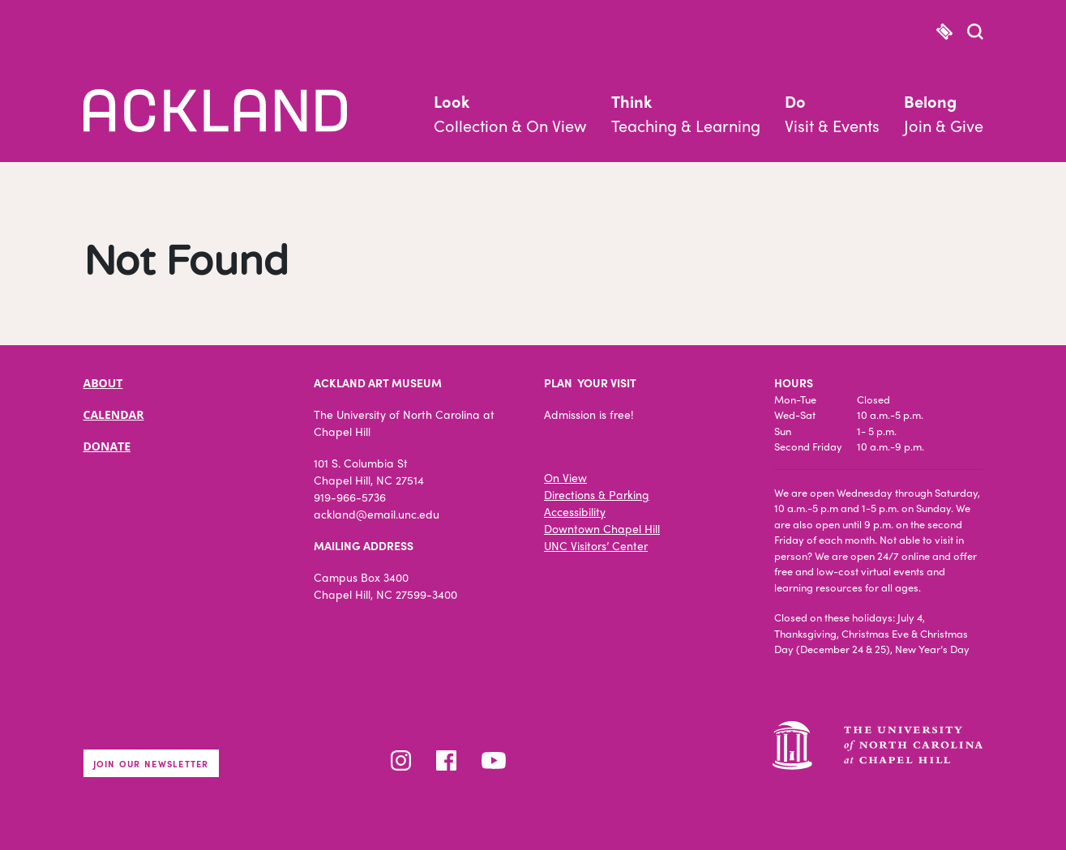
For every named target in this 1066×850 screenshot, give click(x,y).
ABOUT (103, 383)
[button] (975, 33)
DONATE (107, 446)
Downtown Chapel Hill (602, 528)
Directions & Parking (596, 494)
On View (565, 477)
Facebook (446, 760)
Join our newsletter (151, 763)
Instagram (401, 760)
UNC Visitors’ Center (596, 545)
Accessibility (575, 511)
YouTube (494, 760)
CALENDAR (113, 414)
